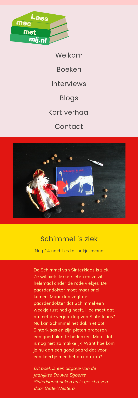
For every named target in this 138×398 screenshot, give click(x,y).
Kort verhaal (69, 112)
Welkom (69, 55)
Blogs (69, 98)
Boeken (69, 69)
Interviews (69, 83)
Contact (69, 126)
